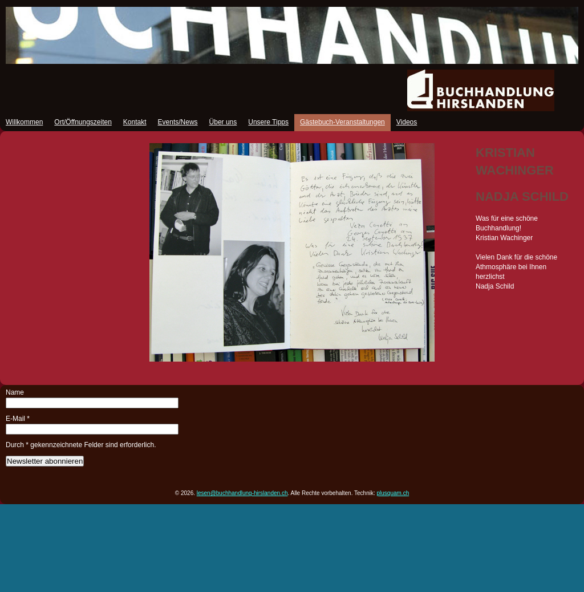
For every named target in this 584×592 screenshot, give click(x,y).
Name (15, 392)
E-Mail (18, 419)
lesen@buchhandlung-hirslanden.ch (242, 493)
